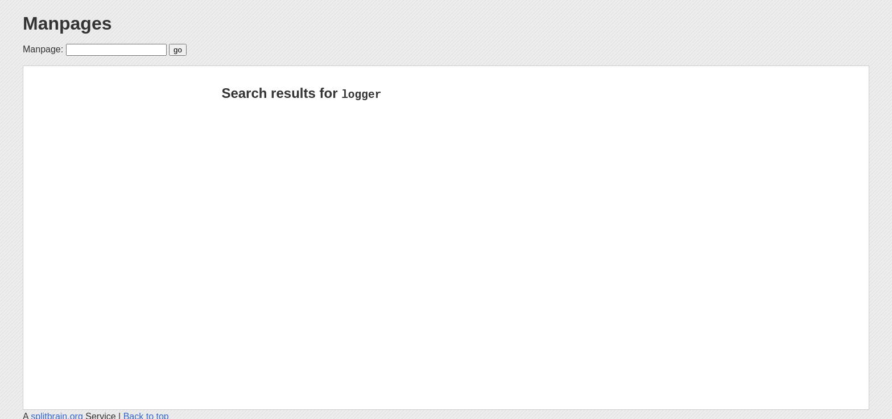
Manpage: (43, 49)
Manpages (67, 23)
